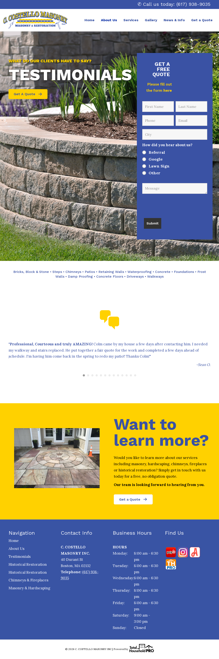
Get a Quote (202, 20)
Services (130, 20)
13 (135, 375)
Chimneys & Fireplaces (28, 580)
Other (154, 173)
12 (131, 375)
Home (89, 20)
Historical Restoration (28, 564)
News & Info (174, 20)
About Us (109, 20)
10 (122, 375)
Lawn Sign (159, 166)
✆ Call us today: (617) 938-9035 (174, 4)
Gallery (151, 20)
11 (127, 375)
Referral (157, 152)
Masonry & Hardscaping (29, 588)
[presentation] (174, 204)
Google (156, 159)
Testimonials (20, 556)
